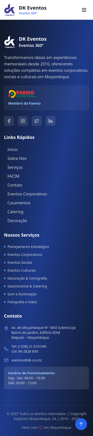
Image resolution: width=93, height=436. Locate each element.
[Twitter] (37, 121)
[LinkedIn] (51, 121)
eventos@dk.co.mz (26, 360)
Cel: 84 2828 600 (24, 351)
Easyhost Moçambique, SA (35, 418)
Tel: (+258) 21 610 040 (28, 346)
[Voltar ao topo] (81, 424)
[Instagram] (23, 121)
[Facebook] (9, 121)
